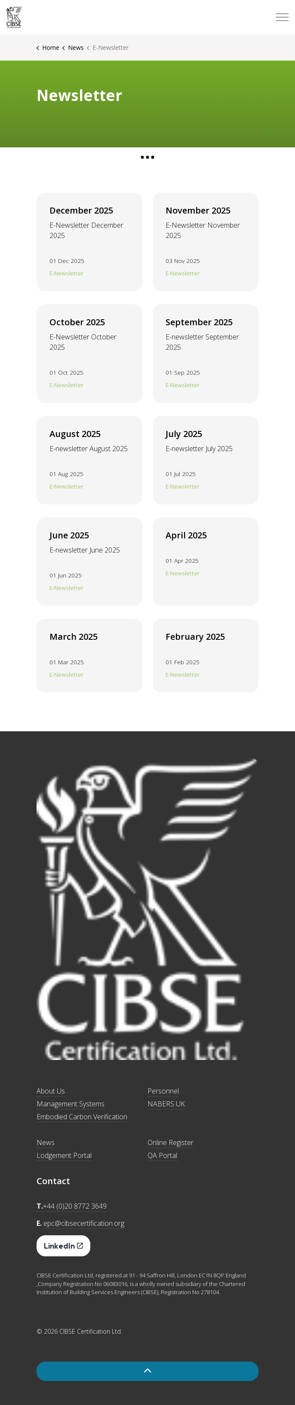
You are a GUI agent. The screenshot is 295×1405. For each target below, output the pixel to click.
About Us (51, 1091)
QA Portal (162, 1155)
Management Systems (70, 1104)
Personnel (163, 1091)
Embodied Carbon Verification (82, 1116)
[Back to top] (147, 1371)
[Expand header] (282, 17)
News (46, 1142)
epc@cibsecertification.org (83, 1223)
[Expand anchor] (147, 157)
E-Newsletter (66, 273)
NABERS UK (166, 1104)
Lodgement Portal (64, 1155)
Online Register (171, 1142)
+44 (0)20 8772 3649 (75, 1206)
